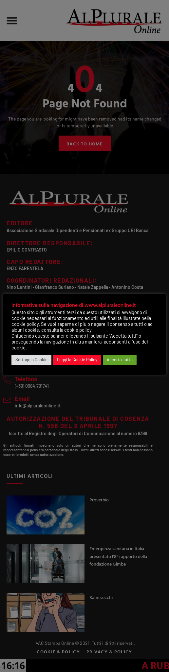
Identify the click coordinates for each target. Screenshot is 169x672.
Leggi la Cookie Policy (77, 359)
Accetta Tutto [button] (120, 359)
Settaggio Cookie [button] (31, 359)
